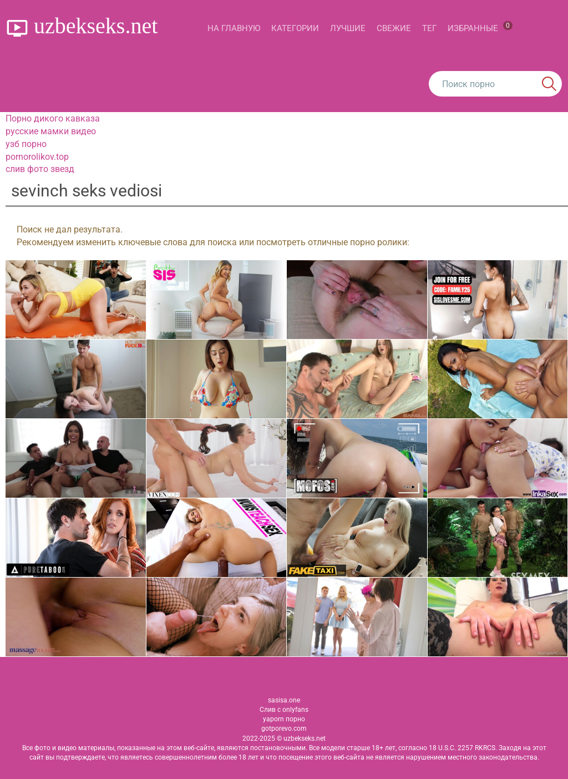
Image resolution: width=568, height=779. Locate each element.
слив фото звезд (40, 169)
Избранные (480, 27)
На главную (233, 28)
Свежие (394, 28)
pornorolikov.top (37, 156)
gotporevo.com (284, 728)
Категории (295, 28)
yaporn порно (284, 719)
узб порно (26, 144)
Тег (429, 28)
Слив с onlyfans (284, 710)
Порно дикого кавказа (53, 118)
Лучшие (348, 28)
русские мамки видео (51, 131)
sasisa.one (284, 700)
